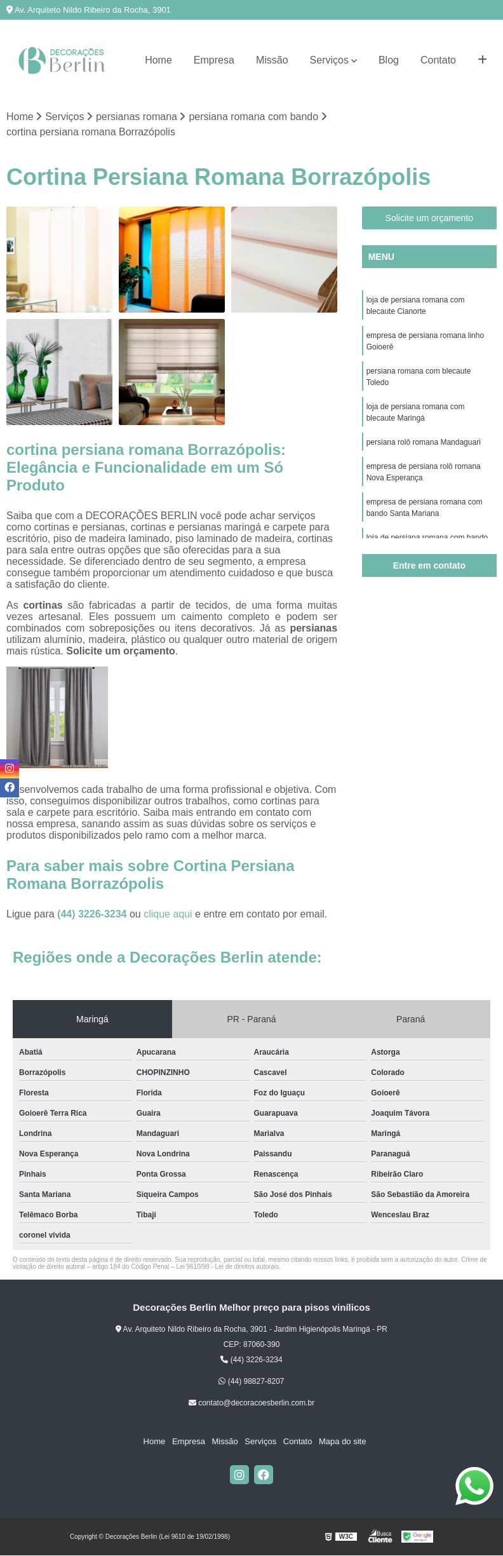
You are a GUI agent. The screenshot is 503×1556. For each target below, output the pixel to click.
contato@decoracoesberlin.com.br (251, 1402)
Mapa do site (341, 1442)
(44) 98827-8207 (251, 1381)
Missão (272, 60)
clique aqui (168, 914)
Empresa (214, 60)
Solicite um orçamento (430, 218)
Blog (389, 60)
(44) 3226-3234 (93, 914)
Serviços (329, 60)
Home (158, 60)
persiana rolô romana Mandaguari (423, 442)
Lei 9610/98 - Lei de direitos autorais (227, 1266)
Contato (438, 60)
